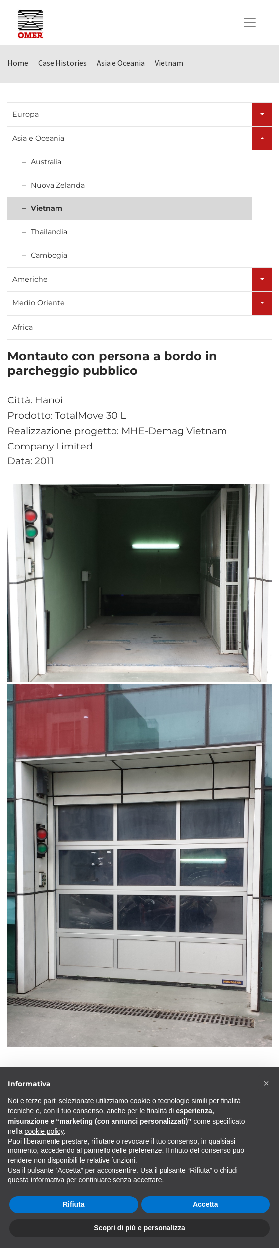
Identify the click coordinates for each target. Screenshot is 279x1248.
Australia (46, 161)
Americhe (30, 279)
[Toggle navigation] (249, 22)
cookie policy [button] (43, 1131)
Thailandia (49, 231)
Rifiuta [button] (74, 1204)
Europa (25, 114)
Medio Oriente (38, 303)
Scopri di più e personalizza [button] (139, 1228)
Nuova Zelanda (58, 185)
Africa (22, 327)
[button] (266, 1083)
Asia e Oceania (38, 138)
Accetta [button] (205, 1204)
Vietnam (46, 208)
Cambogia (49, 255)
